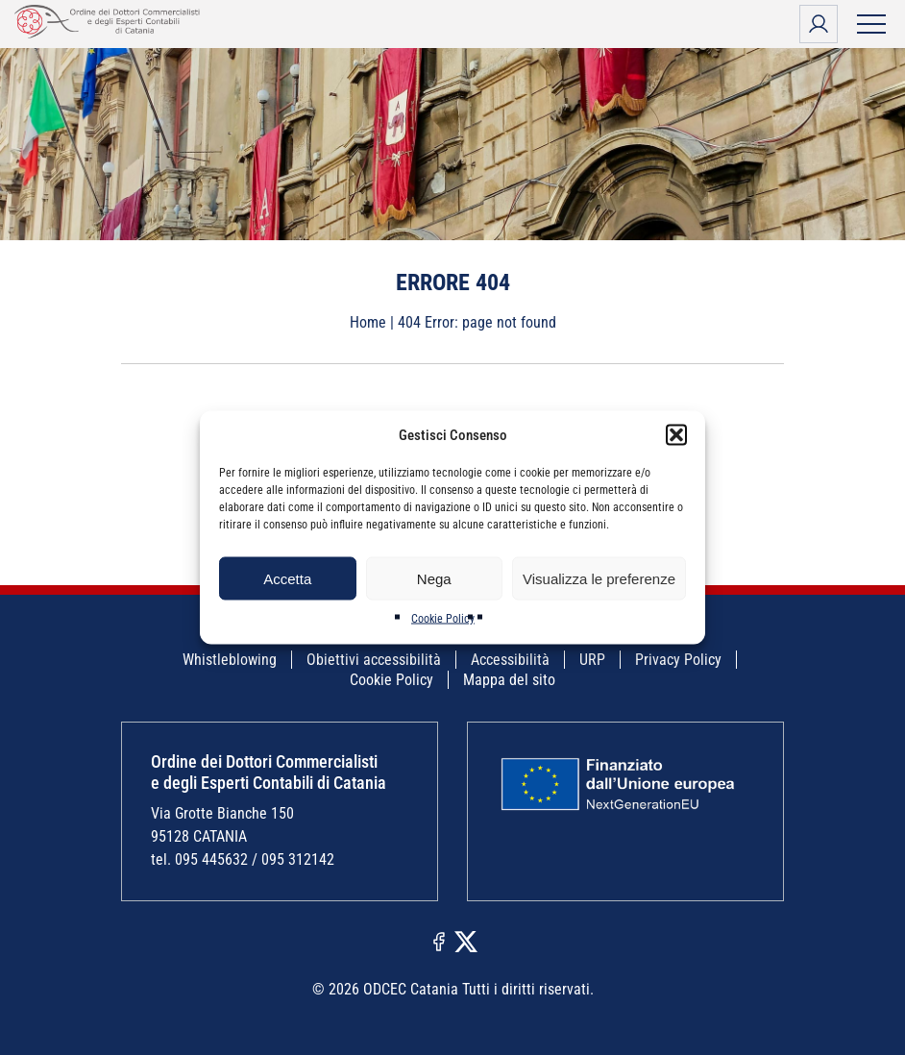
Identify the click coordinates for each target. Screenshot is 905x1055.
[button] (676, 435)
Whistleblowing (230, 659)
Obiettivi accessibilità (373, 659)
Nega (434, 578)
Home (368, 322)
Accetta (287, 578)
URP (592, 659)
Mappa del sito (509, 680)
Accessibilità (510, 659)
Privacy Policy (678, 659)
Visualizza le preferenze (599, 578)
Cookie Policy (443, 619)
